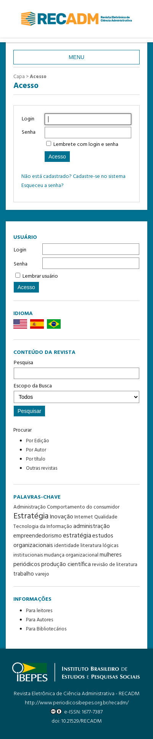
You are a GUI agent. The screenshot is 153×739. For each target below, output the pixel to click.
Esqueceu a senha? (42, 185)
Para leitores (39, 611)
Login (20, 250)
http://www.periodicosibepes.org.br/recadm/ (77, 703)
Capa (19, 77)
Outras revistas (41, 468)
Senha (20, 264)
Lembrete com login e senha (85, 144)
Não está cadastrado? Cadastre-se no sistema (73, 176)
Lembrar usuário (40, 276)
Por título (35, 459)
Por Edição (37, 441)
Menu (76, 57)
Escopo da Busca (76, 392)
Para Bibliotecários (46, 629)
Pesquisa (76, 368)
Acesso (38, 77)
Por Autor (36, 450)
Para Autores (39, 620)
